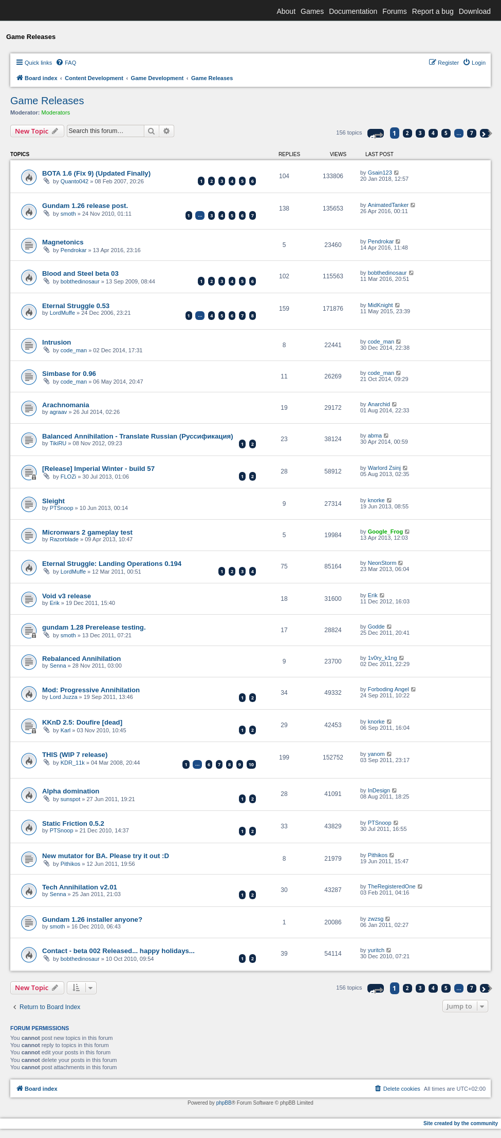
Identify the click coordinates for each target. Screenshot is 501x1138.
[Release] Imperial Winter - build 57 (98, 468)
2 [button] (407, 133)
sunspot (71, 799)
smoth (68, 214)
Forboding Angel (388, 689)
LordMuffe (62, 313)
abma (375, 435)
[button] (375, 133)
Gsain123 (380, 172)
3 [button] (420, 133)
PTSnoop (61, 508)
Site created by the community (460, 1123)
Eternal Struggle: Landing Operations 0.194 (111, 563)
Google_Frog (385, 531)
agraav (58, 412)
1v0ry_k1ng (382, 658)
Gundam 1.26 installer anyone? (92, 919)
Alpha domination (70, 791)
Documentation (353, 11)
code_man (74, 350)
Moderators (56, 112)
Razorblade (64, 539)
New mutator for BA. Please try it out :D (105, 856)
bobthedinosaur (80, 281)
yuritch (376, 950)
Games (312, 11)
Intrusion (56, 342)
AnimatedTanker (388, 205)
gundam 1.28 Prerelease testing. (94, 627)
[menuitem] (65, 62)
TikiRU (58, 443)
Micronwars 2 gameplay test (87, 532)
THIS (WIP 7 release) (74, 754)
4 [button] (433, 133)
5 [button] (446, 133)
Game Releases (47, 100)
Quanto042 (74, 181)
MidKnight (380, 305)
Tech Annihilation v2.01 (79, 887)
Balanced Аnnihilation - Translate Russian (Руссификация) (137, 436)
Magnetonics (63, 242)
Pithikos (71, 864)
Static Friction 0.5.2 (73, 823)
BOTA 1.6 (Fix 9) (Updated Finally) (96, 173)
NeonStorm (382, 563)
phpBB (224, 1103)
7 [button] (471, 133)
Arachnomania (65, 405)
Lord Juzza (64, 697)
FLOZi (69, 476)
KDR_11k (73, 763)
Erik (55, 603)
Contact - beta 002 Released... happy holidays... (118, 951)
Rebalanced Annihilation (81, 658)
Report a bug (433, 11)
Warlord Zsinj (384, 468)
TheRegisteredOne (392, 886)
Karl (66, 730)
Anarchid (379, 404)
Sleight (53, 501)
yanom (376, 754)
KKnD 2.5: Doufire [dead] (82, 722)
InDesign (379, 790)
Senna (58, 665)
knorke (376, 500)
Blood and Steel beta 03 (80, 273)
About (285, 11)
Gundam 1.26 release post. (85, 206)
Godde (376, 626)
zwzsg (376, 919)
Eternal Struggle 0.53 (75, 306)
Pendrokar (74, 250)
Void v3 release (66, 596)
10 (251, 764)
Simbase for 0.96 (69, 373)
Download (475, 11)
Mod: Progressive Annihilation (91, 690)
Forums (394, 11)
